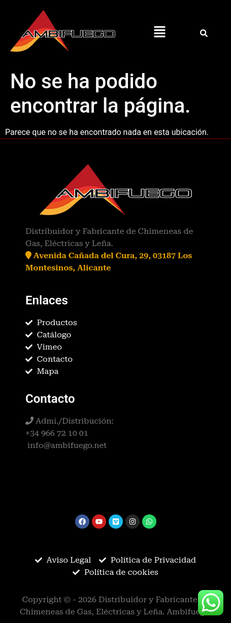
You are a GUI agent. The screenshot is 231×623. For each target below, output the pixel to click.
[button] (159, 32)
